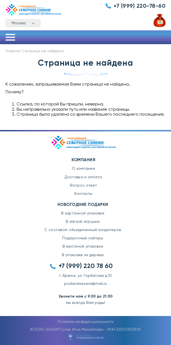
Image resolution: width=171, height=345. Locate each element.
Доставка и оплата (83, 177)
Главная (13, 51)
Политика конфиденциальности (85, 322)
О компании (83, 169)
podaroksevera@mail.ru (85, 284)
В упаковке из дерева (83, 255)
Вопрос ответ (83, 185)
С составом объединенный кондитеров (82, 230)
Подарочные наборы (82, 238)
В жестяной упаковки (82, 246)
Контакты (83, 194)
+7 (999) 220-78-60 (139, 6)
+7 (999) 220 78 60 (86, 266)
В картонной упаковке (82, 213)
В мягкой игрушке (83, 222)
